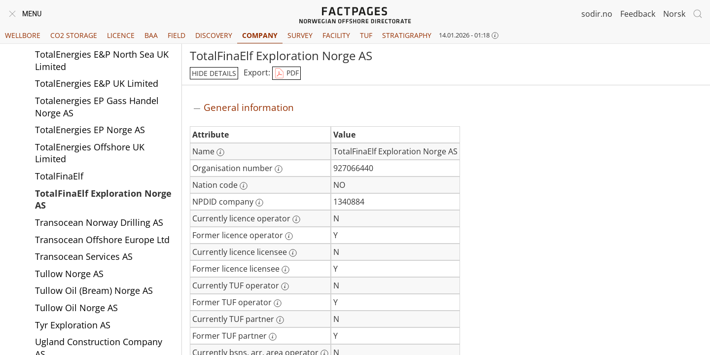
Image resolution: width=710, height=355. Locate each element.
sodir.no (596, 13)
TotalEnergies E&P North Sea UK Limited (102, 60)
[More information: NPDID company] (259, 203)
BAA (151, 35)
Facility (336, 35)
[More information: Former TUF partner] (273, 337)
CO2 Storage (73, 35)
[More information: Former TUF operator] (278, 303)
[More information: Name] (220, 152)
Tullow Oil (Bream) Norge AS (94, 290)
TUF (366, 35)
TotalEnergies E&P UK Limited (96, 83)
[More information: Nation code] (244, 186)
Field (176, 35)
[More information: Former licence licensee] (285, 270)
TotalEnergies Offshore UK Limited (89, 153)
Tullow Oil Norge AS (76, 308)
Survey (300, 35)
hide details (214, 73)
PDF (286, 73)
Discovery (213, 35)
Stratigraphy (406, 35)
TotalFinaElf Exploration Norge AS (103, 199)
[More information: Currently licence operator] (296, 219)
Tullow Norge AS (69, 274)
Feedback (637, 13)
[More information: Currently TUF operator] (285, 286)
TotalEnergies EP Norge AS (90, 130)
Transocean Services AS (84, 256)
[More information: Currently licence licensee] (293, 253)
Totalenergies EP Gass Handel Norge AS (97, 107)
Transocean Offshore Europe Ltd (102, 240)
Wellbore (22, 35)
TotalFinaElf (59, 176)
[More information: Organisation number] (279, 169)
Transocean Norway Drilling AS (99, 222)
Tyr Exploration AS (72, 325)
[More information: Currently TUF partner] (280, 320)
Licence (121, 35)
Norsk (674, 13)
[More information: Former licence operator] (289, 236)
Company (260, 35)
